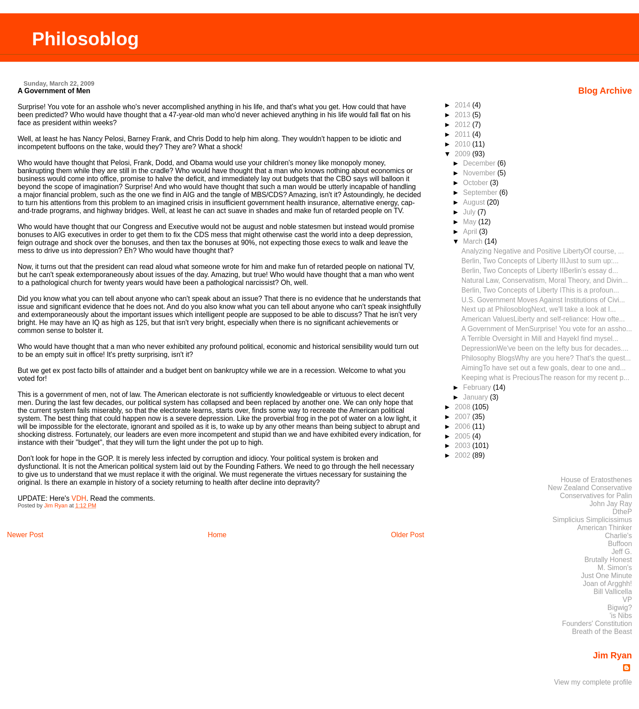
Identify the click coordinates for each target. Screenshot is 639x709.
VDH (78, 498)
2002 (464, 455)
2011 (464, 134)
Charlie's (618, 535)
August (475, 202)
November (480, 173)
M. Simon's (615, 567)
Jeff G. (621, 551)
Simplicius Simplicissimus (592, 519)
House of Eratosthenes (596, 479)
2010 (464, 144)
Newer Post (25, 535)
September (481, 192)
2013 (464, 115)
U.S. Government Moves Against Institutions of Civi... (543, 300)
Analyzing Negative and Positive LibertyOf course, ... (543, 251)
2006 (464, 426)
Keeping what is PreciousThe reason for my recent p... (545, 377)
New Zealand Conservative (590, 487)
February (478, 387)
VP (627, 599)
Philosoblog (85, 38)
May (470, 222)
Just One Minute (606, 575)
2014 (464, 105)
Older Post (407, 535)
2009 (464, 154)
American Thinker (604, 527)
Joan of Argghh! (607, 583)
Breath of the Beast (602, 631)
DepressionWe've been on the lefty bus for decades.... (545, 348)
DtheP (622, 511)
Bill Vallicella (613, 591)
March (474, 241)
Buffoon (620, 543)
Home (217, 535)
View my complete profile (593, 682)
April (471, 231)
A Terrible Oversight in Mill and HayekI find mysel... (540, 338)
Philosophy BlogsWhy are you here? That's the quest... (546, 358)
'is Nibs (621, 615)
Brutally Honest (608, 559)
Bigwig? (619, 607)
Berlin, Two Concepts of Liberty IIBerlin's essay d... (540, 270)
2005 (464, 436)
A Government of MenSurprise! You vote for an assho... (547, 329)
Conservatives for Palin (596, 495)
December (480, 163)
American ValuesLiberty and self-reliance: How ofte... (543, 319)
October (476, 182)
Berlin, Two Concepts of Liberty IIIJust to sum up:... (540, 261)
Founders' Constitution (597, 623)
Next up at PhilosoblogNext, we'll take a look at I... (539, 309)
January (476, 397)
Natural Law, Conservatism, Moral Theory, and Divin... (545, 280)
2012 (464, 124)
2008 (464, 407)
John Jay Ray (610, 503)
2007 (464, 416)
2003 (464, 445)
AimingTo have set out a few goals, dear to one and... (544, 368)
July (470, 212)
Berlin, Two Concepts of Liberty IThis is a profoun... (540, 290)
